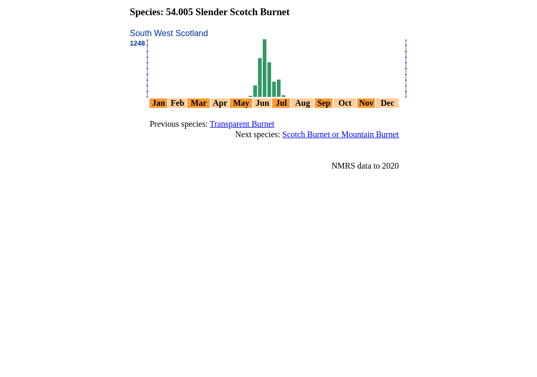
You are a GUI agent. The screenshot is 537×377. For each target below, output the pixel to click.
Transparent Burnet (242, 123)
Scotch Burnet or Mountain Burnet (340, 134)
